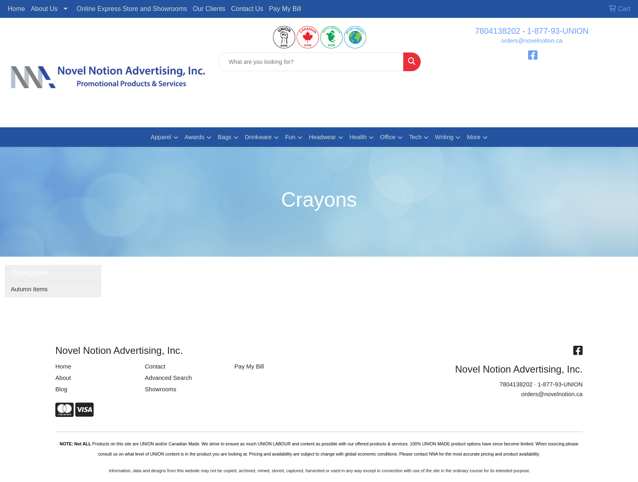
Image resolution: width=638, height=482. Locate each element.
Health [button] (358, 137)
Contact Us (247, 8)
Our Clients (209, 8)
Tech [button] (415, 137)
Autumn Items (29, 289)
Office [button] (387, 137)
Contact (155, 366)
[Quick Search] (311, 61)
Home (16, 8)
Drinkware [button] (258, 137)
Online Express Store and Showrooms (132, 8)
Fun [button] (290, 137)
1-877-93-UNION (557, 30)
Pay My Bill (285, 8)
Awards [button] (195, 137)
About (63, 378)
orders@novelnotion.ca (532, 40)
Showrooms (160, 389)
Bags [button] (224, 137)
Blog (61, 389)
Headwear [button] (322, 137)
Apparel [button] (161, 137)
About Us (44, 8)
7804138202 (497, 30)
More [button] (473, 137)
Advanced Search (168, 378)
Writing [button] (444, 137)
